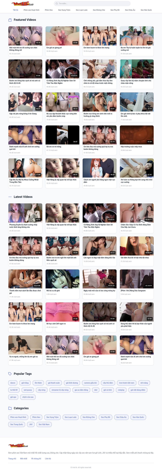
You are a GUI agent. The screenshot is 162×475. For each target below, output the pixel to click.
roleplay (121, 390)
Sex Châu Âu (130, 10)
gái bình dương (72, 383)
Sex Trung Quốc (16, 424)
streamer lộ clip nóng (60, 390)
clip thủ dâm (108, 383)
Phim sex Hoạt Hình (31, 10)
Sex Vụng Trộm (64, 10)
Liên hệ (48, 459)
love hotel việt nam (126, 383)
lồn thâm (38, 383)
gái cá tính (108, 390)
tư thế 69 (13, 390)
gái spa (13, 397)
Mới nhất (23, 459)
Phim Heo (49, 10)
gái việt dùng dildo (138, 390)
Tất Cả (15, 10)
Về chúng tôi (36, 459)
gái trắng (25, 383)
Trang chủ (12, 459)
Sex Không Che (99, 10)
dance (12, 383)
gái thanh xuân (54, 383)
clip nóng (41, 390)
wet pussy (28, 390)
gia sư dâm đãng (81, 390)
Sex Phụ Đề (114, 10)
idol (95, 390)
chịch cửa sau (27, 397)
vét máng (144, 383)
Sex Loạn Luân (81, 10)
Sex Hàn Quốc (146, 10)
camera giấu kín (90, 383)
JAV (30, 424)
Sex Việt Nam (44, 424)
